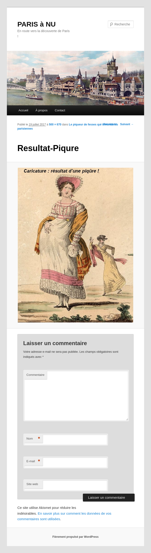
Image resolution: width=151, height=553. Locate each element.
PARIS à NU (36, 24)
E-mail (33, 461)
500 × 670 (55, 124)
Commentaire (36, 375)
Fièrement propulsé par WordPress (75, 536)
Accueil (23, 110)
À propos (42, 110)
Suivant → (127, 124)
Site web (32, 484)
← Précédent (108, 124)
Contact (60, 110)
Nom (33, 438)
